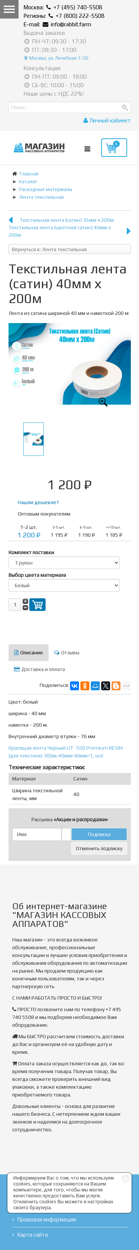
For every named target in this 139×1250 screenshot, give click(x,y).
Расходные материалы (45, 189)
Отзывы (66, 652)
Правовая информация (46, 1219)
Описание (28, 652)
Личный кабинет (107, 120)
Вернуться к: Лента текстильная (49, 249)
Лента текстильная (41, 197)
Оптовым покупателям (44, 514)
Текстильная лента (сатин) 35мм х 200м (67, 220)
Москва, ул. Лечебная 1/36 (56, 58)
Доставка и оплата (39, 669)
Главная (29, 174)
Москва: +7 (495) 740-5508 (62, 7)
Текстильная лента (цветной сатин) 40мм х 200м (60, 231)
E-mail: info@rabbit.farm (57, 24)
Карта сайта (32, 1234)
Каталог (28, 181)
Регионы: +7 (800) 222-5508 (64, 16)
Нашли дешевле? (38, 502)
